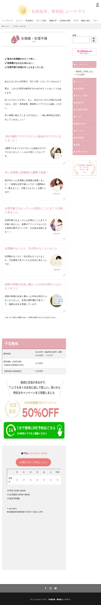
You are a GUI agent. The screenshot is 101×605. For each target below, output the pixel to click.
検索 (74, 35)
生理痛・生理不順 (19, 26)
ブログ (76, 20)
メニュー (19, 20)
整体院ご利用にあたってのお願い (84, 72)
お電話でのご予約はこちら (33, 462)
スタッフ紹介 (41, 20)
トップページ (7, 20)
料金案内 (29, 20)
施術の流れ (85, 20)
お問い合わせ (81, 149)
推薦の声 (53, 20)
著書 (78, 142)
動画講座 (79, 135)
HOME (6, 26)
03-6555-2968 (38, 453)
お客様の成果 (64, 20)
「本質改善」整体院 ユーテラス (58, 598)
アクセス (96, 20)
